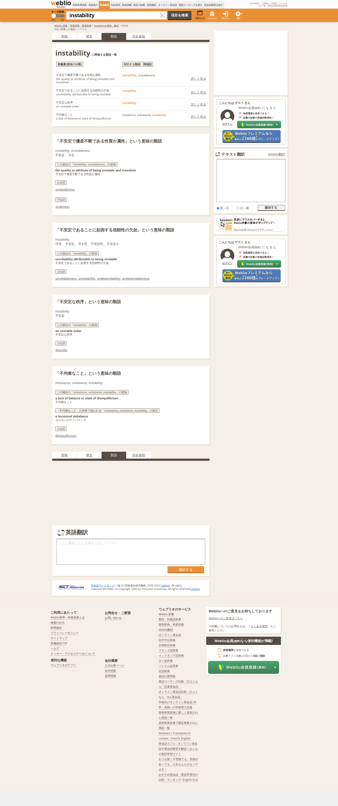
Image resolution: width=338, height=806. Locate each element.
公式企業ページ (114, 665)
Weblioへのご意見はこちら (226, 618)
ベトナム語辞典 (168, 666)
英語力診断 (139, 4)
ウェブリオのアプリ (63, 665)
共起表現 (115, 4)
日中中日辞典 (167, 640)
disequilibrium (65, 436)
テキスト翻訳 (233, 154)
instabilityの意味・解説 (106, 25)
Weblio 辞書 (61, 25)
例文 (89, 36)
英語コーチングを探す (190, 4)
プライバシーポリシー (65, 633)
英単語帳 (126, 4)
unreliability (86, 278)
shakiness (62, 207)
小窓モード (200, 14)
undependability (108, 278)
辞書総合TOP (59, 643)
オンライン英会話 (167, 4)
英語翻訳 (151, 4)
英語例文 (93, 4)
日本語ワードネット (102, 585)
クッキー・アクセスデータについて (73, 653)
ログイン (225, 17)
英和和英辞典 (79, 4)
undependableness (135, 278)
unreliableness (66, 278)
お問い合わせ (113, 618)
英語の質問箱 (167, 676)
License (165, 585)
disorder (61, 350)
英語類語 (104, 4)
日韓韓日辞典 (167, 645)
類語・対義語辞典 (170, 619)
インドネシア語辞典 (171, 655)
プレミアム (212, 17)
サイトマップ (59, 638)
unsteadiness (65, 189)
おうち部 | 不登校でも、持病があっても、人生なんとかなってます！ (178, 764)
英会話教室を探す (213, 4)
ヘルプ (55, 648)
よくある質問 (259, 626)
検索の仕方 (58, 622)
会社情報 (110, 671)
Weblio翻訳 (276, 154)
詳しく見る (198, 79)
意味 (64, 36)
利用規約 (56, 628)
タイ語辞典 (166, 661)
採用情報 (110, 676)
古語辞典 (164, 671)
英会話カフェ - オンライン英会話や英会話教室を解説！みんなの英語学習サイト (178, 749)
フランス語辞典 (168, 650)
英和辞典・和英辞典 (80, 25)
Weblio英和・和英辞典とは (68, 617)
